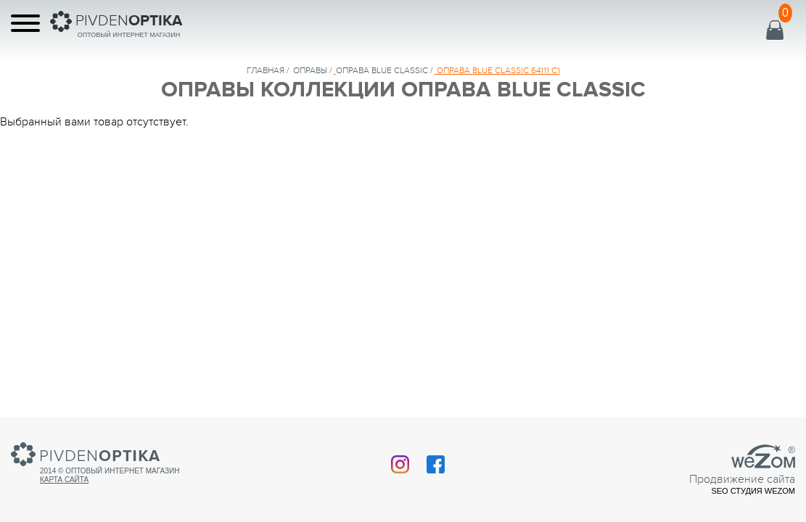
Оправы (310, 70)
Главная (265, 70)
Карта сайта (64, 480)
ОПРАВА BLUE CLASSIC (382, 70)
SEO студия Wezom (753, 490)
